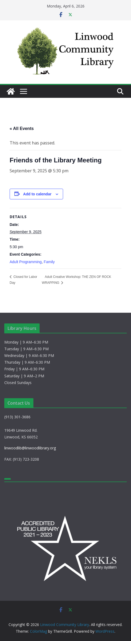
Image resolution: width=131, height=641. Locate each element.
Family (49, 262)
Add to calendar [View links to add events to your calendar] (37, 194)
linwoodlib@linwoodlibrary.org (30, 447)
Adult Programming (26, 262)
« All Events (22, 128)
